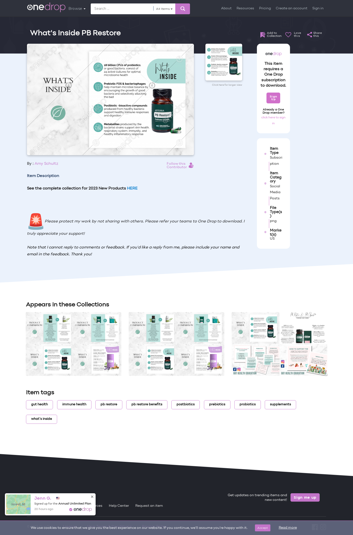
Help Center (119, 506)
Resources (245, 8)
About (226, 8)
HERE (132, 189)
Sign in (318, 8)
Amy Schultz (46, 164)
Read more (288, 527)
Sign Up (273, 98)
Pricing (265, 8)
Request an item (149, 506)
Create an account (291, 8)
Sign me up (305, 497)
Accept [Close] (262, 528)
